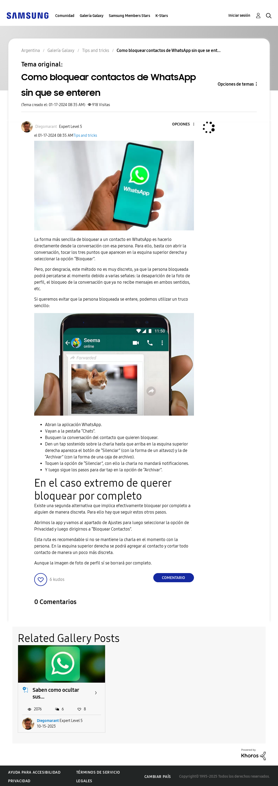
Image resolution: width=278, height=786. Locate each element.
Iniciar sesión (239, 15)
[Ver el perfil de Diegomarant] (46, 126)
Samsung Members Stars (129, 15)
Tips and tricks (85, 135)
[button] (184, 124)
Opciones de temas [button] (236, 84)
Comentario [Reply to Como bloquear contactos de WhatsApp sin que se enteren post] (173, 578)
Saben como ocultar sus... (56, 691)
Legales (84, 779)
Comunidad (64, 15)
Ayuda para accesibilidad (34, 771)
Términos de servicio (98, 771)
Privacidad (19, 779)
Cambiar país (157, 775)
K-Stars (161, 15)
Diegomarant (48, 719)
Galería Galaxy (91, 15)
